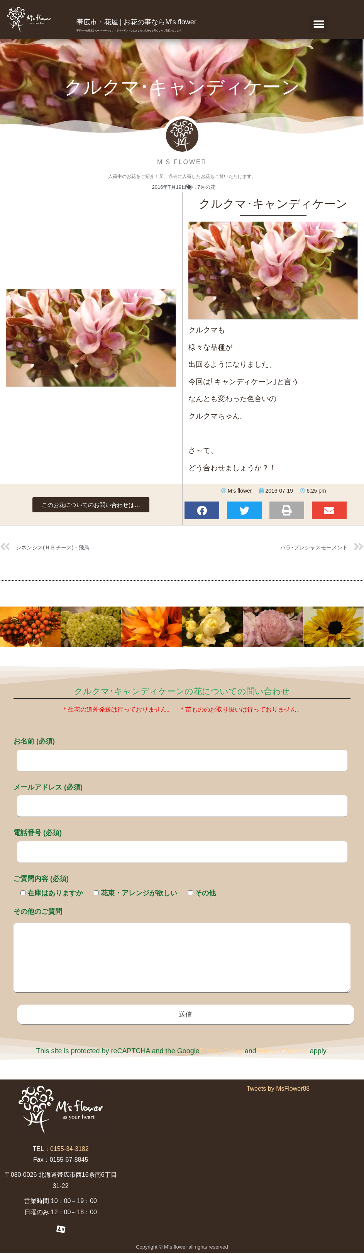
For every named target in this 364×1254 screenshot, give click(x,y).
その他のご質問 (182, 951)
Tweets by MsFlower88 (278, 1089)
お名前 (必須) (180, 750)
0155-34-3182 (69, 1149)
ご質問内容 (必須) (41, 879)
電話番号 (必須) (180, 842)
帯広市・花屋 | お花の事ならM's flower (136, 22)
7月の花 (206, 187)
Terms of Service (282, 1052)
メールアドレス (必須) (180, 796)
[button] (319, 24)
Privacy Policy (221, 1052)
